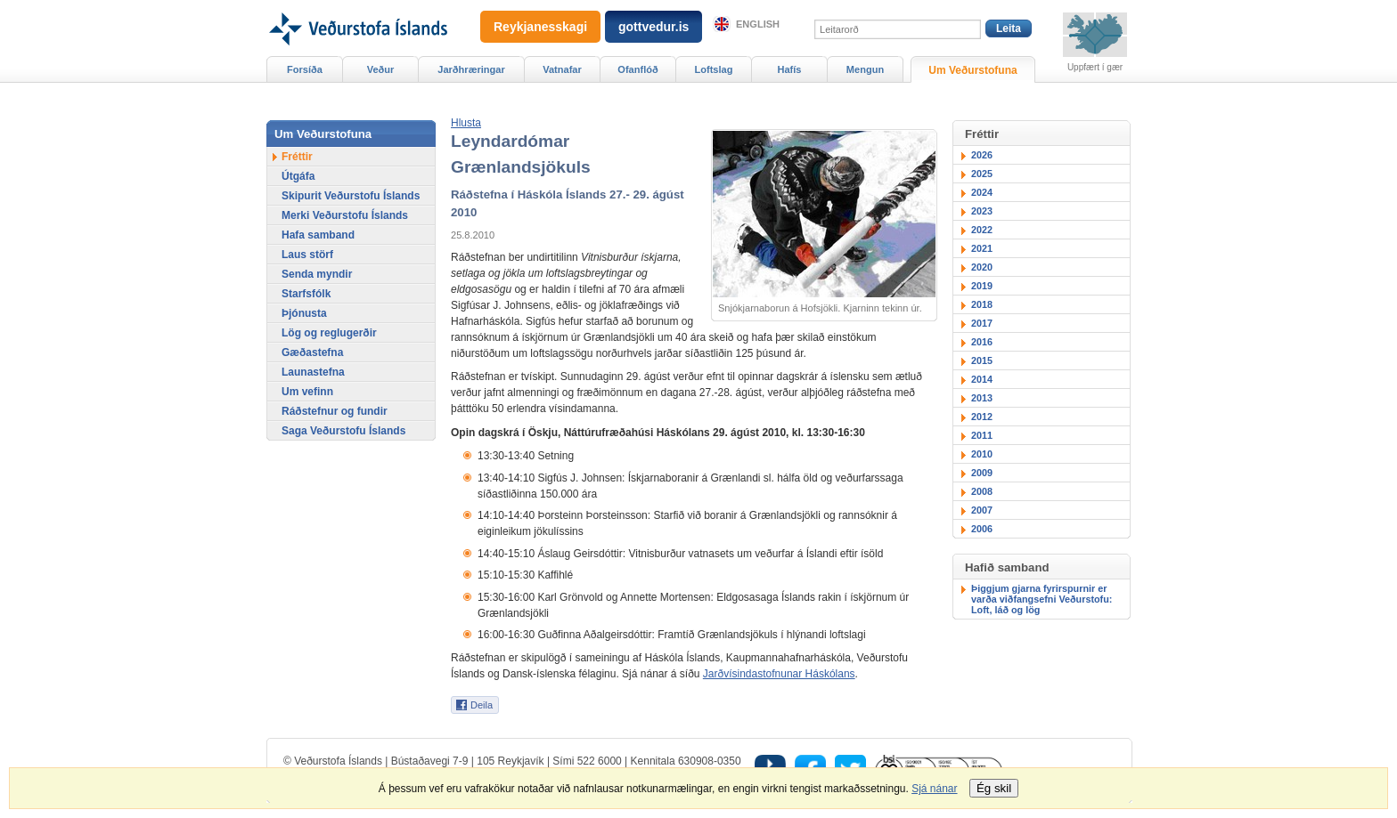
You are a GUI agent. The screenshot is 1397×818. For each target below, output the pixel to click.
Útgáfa (298, 176)
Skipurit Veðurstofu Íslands (351, 196)
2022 (982, 229)
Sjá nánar (934, 788)
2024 (982, 192)
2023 (982, 211)
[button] (466, 123)
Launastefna (313, 372)
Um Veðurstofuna (972, 70)
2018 (982, 304)
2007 (982, 510)
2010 (982, 454)
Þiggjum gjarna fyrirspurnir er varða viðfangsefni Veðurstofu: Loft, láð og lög (1041, 599)
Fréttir (297, 156)
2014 (982, 379)
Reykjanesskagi (540, 27)
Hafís (790, 69)
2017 (982, 323)
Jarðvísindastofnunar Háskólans (779, 674)
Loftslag (714, 69)
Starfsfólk (306, 294)
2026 (982, 155)
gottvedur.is (653, 27)
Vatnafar (562, 69)
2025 (982, 173)
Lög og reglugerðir (329, 333)
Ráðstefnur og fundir (335, 411)
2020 (982, 267)
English (758, 24)
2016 (982, 341)
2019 (982, 285)
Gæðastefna (312, 352)
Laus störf (307, 254)
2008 (982, 491)
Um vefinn (307, 391)
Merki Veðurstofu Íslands (345, 215)
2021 (982, 248)
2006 (982, 528)
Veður (381, 69)
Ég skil (993, 788)
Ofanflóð (637, 69)
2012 (982, 416)
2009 (982, 472)
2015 (982, 360)
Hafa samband (318, 235)
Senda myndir (317, 274)
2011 (982, 435)
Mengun (865, 69)
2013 (982, 398)
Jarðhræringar (470, 69)
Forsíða (305, 69)
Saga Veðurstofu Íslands (343, 431)
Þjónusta (304, 313)
